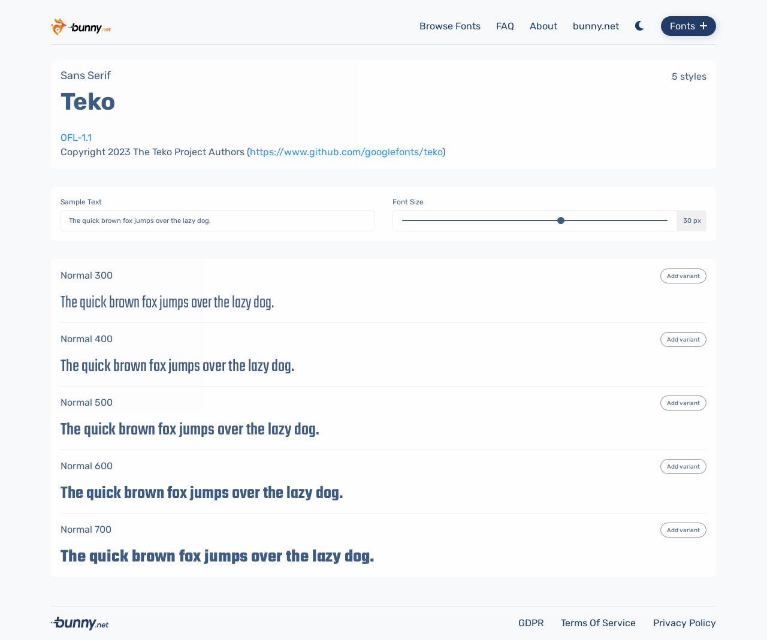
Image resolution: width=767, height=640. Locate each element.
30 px (692, 221)
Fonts (688, 26)
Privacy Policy (684, 623)
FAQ (505, 26)
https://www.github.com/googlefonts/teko (346, 152)
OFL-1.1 (76, 137)
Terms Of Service (599, 623)
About (543, 26)
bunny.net (596, 26)
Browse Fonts (450, 26)
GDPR (532, 623)
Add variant (683, 276)
